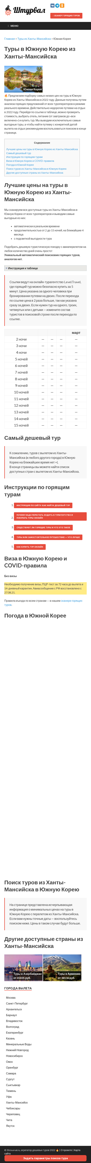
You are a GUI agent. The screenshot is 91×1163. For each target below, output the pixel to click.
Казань (10, 1038)
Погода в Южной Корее (20, 164)
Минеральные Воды (19, 1044)
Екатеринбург (14, 1032)
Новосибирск (14, 1055)
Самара (11, 1073)
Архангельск (14, 1009)
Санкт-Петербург (17, 1003)
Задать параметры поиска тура (45, 1158)
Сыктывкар (13, 1085)
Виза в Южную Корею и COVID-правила (30, 160)
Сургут (10, 1079)
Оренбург (12, 1067)
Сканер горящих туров (66, 16)
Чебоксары (13, 1108)
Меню (14, 25)
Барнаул (11, 1015)
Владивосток (14, 1020)
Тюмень (11, 1090)
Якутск (10, 1125)
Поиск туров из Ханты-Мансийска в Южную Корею (36, 168)
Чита (9, 1120)
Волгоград (12, 1026)
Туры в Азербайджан (27, 973)
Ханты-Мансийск (17, 1102)
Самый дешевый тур (18, 153)
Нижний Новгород (17, 1050)
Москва (11, 997)
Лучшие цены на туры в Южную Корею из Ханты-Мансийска (42, 149)
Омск (9, 1061)
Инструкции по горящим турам (24, 156)
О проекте (66, 1150)
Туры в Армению (69, 973)
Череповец (13, 1114)
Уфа (9, 1096)
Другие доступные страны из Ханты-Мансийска (34, 172)
